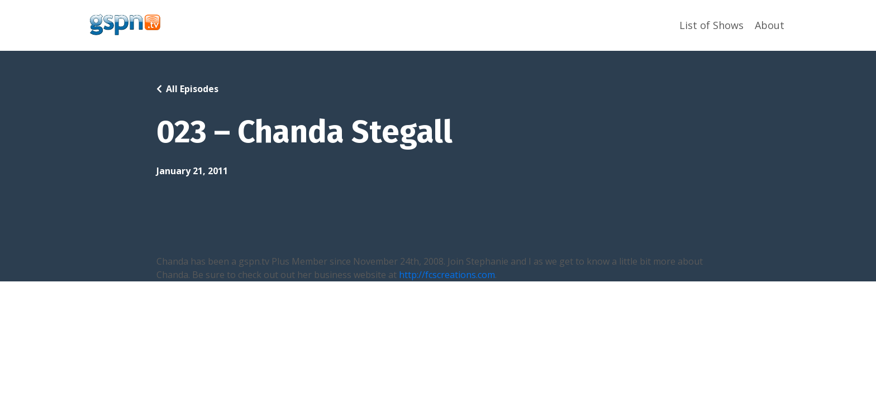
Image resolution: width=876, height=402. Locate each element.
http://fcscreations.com (447, 275)
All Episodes (192, 89)
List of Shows (711, 25)
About (769, 25)
